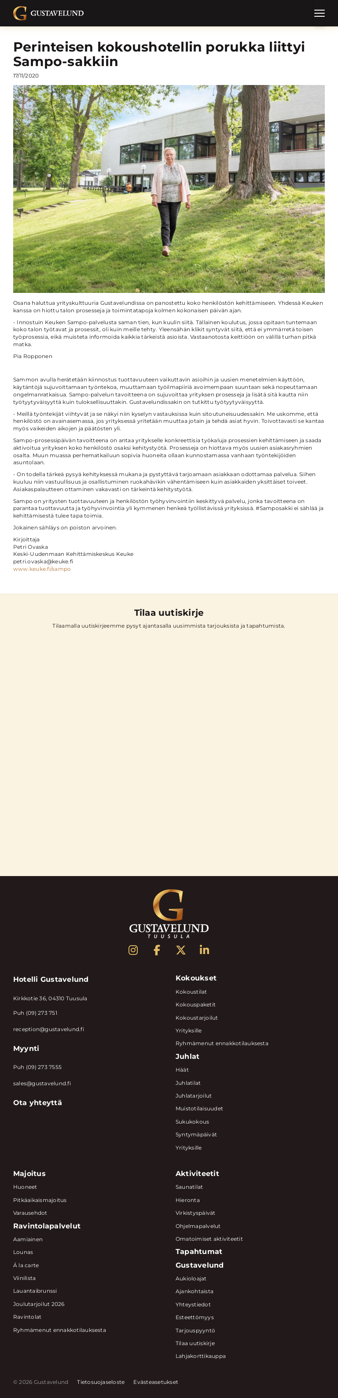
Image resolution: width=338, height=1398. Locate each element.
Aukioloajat (191, 1278)
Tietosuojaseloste (101, 1382)
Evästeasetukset (155, 1382)
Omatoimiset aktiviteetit (209, 1238)
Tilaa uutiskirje (195, 1343)
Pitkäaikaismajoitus (40, 1200)
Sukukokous (192, 1121)
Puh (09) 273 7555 (37, 1067)
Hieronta (188, 1200)
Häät (182, 1069)
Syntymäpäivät (196, 1134)
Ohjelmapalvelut (198, 1226)
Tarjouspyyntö (195, 1330)
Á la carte (26, 1265)
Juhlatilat (188, 1083)
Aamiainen (28, 1239)
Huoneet (25, 1186)
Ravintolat (27, 1316)
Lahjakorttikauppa (201, 1356)
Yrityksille (189, 1030)
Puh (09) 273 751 (35, 1013)
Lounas (23, 1252)
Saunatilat (189, 1186)
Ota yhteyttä (37, 1102)
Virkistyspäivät (196, 1212)
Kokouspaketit (196, 1004)
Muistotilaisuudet (199, 1108)
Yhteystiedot (193, 1304)
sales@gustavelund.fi (42, 1083)
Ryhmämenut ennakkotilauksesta (222, 1043)
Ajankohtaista (194, 1291)
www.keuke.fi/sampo (42, 569)
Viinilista (24, 1278)
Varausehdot (30, 1212)
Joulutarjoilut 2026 (39, 1304)
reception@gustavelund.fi (48, 1029)
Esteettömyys (195, 1317)
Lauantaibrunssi (35, 1290)
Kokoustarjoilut (197, 1017)
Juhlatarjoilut (194, 1095)
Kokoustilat (191, 991)
